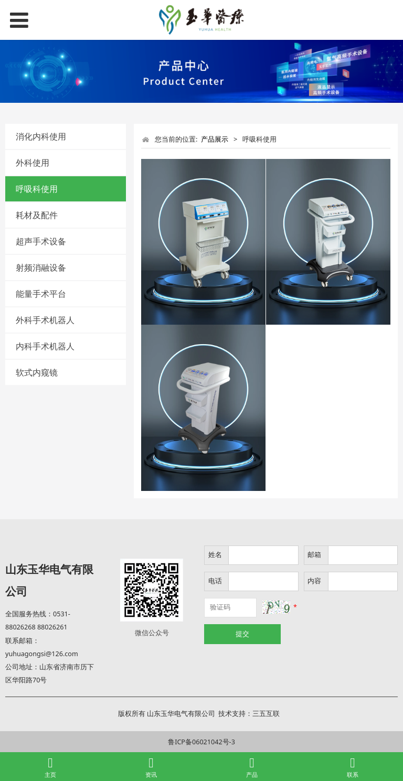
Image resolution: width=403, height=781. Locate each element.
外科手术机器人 (45, 320)
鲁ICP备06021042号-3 (201, 741)
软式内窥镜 (37, 372)
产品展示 (214, 139)
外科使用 (32, 162)
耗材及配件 (37, 215)
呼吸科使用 (37, 189)
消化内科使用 (41, 136)
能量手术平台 (41, 293)
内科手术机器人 (45, 346)
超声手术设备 (41, 241)
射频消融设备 (41, 267)
